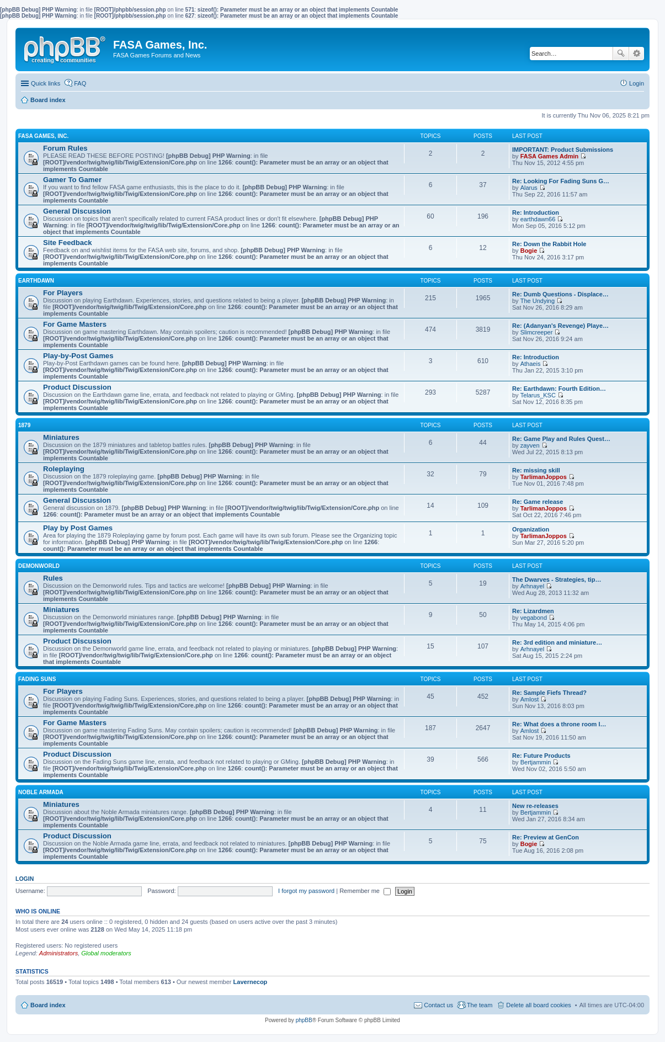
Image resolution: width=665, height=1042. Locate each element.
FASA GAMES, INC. (43, 136)
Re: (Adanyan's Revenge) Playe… (560, 325)
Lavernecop (250, 982)
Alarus (529, 187)
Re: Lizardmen (533, 611)
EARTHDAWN (36, 281)
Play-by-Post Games (78, 356)
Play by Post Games (78, 528)
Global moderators (106, 953)
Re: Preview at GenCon (545, 837)
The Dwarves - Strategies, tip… (556, 579)
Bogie (529, 250)
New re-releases (535, 805)
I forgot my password (306, 890)
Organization (530, 529)
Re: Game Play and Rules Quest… (561, 438)
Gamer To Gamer (72, 180)
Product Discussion (77, 387)
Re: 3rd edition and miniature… (557, 642)
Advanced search (636, 53)
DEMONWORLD (39, 566)
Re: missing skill (536, 470)
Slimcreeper (536, 332)
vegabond (533, 617)
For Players (63, 293)
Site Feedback (67, 242)
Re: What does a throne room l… (559, 724)
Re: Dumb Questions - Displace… (560, 294)
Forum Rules (65, 148)
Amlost (529, 699)
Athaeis (530, 363)
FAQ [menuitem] (80, 83)
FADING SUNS (37, 679)
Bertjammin (535, 762)
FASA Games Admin (549, 156)
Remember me (365, 890)
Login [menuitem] (636, 83)
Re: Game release (537, 501)
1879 (24, 425)
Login (24, 878)
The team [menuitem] (479, 1005)
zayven (530, 445)
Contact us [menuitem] (438, 1005)
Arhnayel (532, 586)
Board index (48, 1005)
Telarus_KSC (538, 395)
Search (621, 53)
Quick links (45, 83)
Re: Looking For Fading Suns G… (560, 181)
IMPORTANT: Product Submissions (562, 149)
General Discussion (77, 211)
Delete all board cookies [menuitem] (538, 1005)
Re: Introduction (535, 212)
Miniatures (61, 437)
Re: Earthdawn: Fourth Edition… (559, 388)
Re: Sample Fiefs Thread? (549, 692)
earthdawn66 (538, 219)
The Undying (537, 300)
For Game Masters (75, 324)
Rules (53, 578)
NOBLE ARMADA (40, 792)
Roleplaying (63, 469)
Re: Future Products (541, 755)
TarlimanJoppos (543, 477)
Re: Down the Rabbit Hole (549, 244)
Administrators (58, 953)
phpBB (304, 1020)
